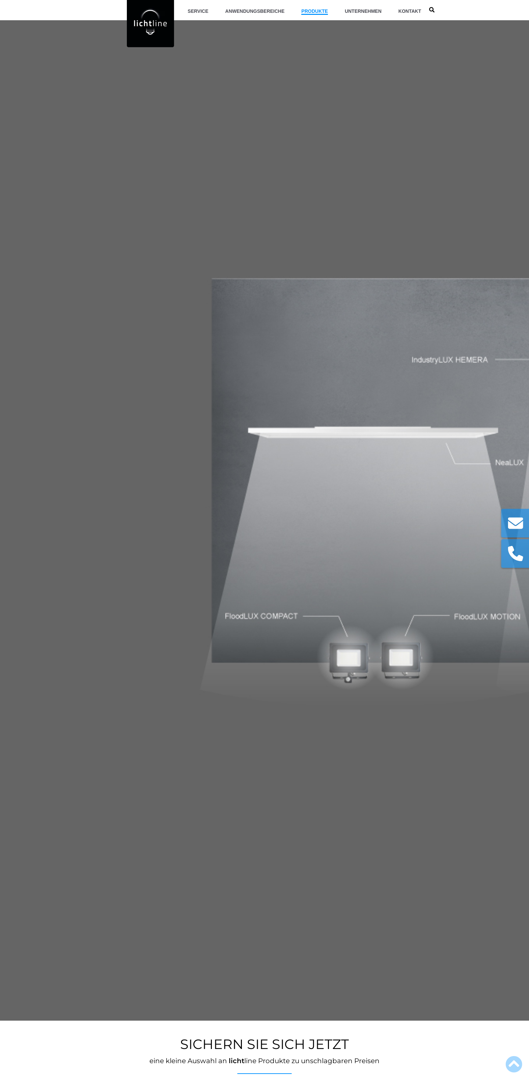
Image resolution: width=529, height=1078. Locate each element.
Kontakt (409, 11)
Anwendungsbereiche (255, 11)
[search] (432, 10)
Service (198, 11)
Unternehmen (363, 11)
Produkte (314, 11)
